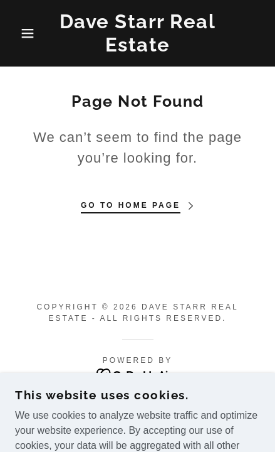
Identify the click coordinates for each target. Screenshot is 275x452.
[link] (137, 33)
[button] (20, 33)
